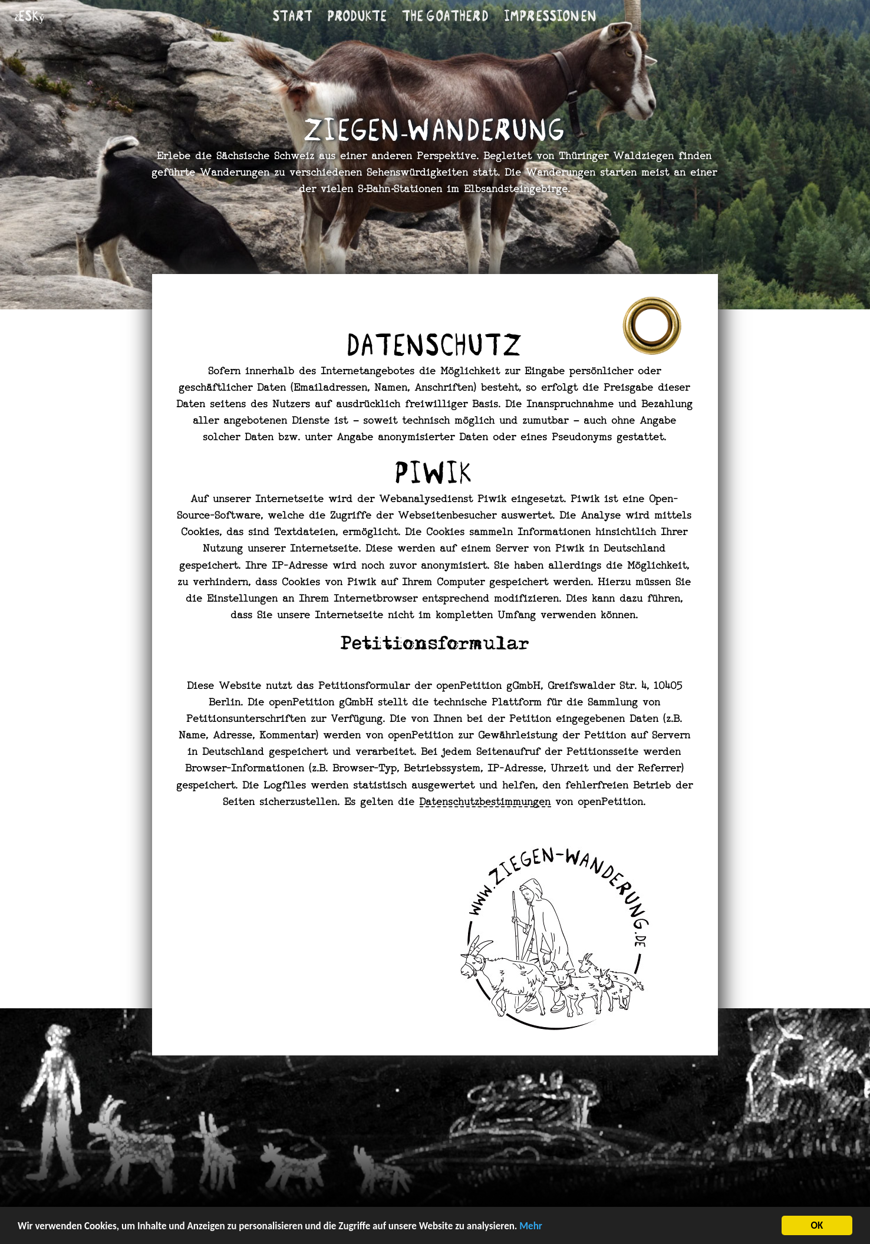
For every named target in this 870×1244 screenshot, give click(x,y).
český (30, 16)
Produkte (357, 16)
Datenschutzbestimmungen (485, 802)
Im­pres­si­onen (550, 16)
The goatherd (445, 16)
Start (293, 16)
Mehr (530, 1226)
